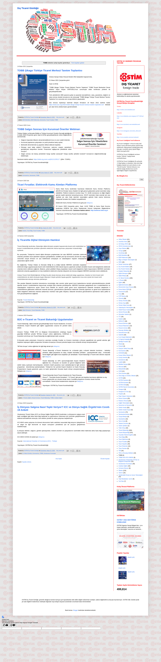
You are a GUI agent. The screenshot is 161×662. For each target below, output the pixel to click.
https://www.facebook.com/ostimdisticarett (128, 124)
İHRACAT (121, 321)
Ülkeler (121, 470)
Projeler (121, 394)
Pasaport (121, 389)
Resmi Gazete (123, 398)
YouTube (121, 481)
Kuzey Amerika (123, 357)
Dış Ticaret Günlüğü (28, 8)
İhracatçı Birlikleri (124, 330)
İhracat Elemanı (123, 323)
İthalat (120, 344)
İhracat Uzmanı (36, 398)
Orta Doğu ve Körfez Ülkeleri (127, 375)
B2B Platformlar (35, 120)
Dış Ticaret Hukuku (124, 269)
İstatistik (121, 335)
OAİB (120, 371)
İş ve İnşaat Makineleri (125, 337)
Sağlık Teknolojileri (124, 403)
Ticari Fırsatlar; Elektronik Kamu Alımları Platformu (47, 184)
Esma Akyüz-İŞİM (124, 289)
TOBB (56, 120)
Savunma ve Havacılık (125, 405)
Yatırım (121, 473)
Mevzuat (121, 366)
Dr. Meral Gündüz (27, 453)
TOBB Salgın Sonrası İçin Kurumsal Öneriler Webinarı (48, 129)
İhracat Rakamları (124, 326)
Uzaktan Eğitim (58, 398)
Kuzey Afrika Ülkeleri (125, 355)
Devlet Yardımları (124, 264)
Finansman (122, 291)
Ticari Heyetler (123, 444)
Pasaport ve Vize (124, 391)
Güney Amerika (123, 300)
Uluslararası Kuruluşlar (50, 453)
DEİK (120, 262)
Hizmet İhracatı (123, 312)
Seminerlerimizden (124, 414)
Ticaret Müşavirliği (124, 432)
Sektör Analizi (123, 407)
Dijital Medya (122, 276)
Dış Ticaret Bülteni (124, 266)
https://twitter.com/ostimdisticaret (126, 109)
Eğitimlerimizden (123, 285)
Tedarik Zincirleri (123, 423)
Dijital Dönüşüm (26, 310)
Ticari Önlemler (123, 446)
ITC (120, 316)
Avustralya (122, 253)
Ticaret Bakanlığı (36, 310)
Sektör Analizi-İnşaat (125, 410)
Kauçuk (121, 346)
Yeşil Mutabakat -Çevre (125, 479)
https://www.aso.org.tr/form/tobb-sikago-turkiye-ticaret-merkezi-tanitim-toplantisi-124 (76, 105)
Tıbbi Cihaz (122, 428)
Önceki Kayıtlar (105, 458)
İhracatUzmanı (123, 332)
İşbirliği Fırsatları (123, 341)
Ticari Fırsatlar (50, 120)
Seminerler (43, 120)
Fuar (120, 294)
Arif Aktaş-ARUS (123, 244)
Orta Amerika (122, 373)
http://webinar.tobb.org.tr (99, 210)
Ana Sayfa (59, 458)
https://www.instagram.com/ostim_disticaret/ (129, 131)
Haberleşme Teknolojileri (126, 307)
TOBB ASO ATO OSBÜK (126, 457)
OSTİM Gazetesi (123, 380)
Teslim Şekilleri (123, 426)
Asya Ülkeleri (122, 248)
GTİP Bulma (122, 296)
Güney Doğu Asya (124, 305)
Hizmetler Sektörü (124, 314)
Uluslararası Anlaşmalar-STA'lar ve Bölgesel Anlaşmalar (129, 460)
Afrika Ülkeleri (123, 239)
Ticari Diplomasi (123, 439)
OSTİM (121, 378)
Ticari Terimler (123, 448)
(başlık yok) (131, 557)
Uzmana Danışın (123, 468)
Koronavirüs (25, 175)
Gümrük (121, 298)
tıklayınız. (90, 203)
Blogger (75, 610)
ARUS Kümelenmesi (125, 246)
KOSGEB (121, 353)
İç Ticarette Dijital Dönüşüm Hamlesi (38, 240)
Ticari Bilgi (29, 230)
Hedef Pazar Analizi (124, 310)
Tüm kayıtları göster (77, 63)
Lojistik (121, 362)
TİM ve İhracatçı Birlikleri (126, 453)
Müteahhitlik (122, 369)
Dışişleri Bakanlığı (124, 271)
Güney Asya (122, 303)
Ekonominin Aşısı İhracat (126, 287)
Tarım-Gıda (122, 421)
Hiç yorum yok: (60, 117)
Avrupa (121, 251)
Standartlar (122, 419)
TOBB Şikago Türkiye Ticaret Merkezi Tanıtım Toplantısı (49, 70)
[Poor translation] (12, 625)
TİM (120, 450)
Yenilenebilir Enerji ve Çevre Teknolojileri (131, 475)
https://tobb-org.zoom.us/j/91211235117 (47, 159)
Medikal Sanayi (123, 364)
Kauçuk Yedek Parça (125, 348)
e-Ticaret (24, 398)
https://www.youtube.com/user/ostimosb (128, 137)
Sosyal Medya (123, 416)
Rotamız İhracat (123, 401)
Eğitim (29, 398)
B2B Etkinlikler (26, 120)
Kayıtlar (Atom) (26, 462)
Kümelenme (122, 360)
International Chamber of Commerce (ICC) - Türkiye (40, 441)
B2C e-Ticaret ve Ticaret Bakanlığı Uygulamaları (45, 319)
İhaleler (24, 230)
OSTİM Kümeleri (123, 382)
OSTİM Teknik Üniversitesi (126, 387)
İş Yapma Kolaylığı (124, 339)
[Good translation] (5, 625)
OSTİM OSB (122, 385)
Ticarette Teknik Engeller (126, 435)
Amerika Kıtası (123, 241)
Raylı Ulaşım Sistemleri (125, 396)
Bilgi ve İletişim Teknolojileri (127, 260)
